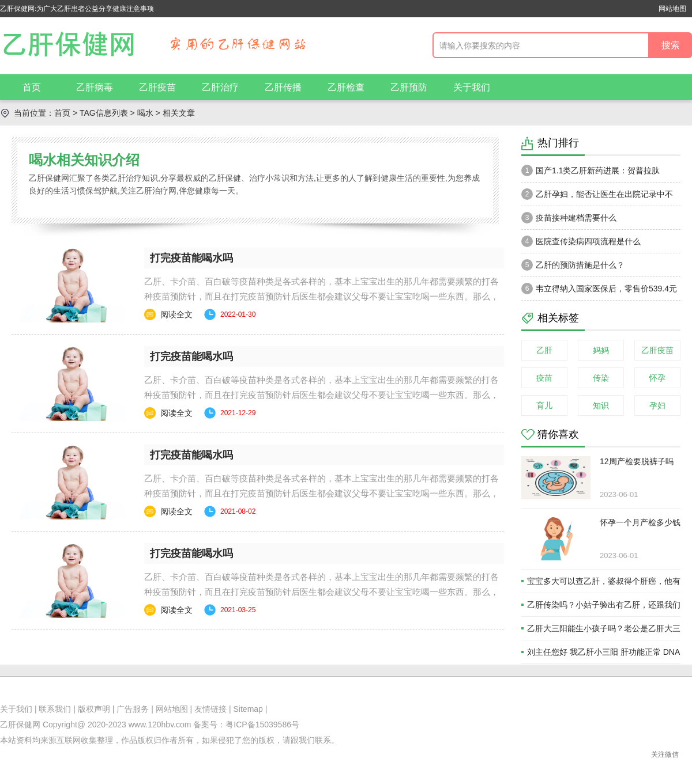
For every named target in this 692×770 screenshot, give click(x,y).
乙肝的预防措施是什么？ (573, 265)
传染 (601, 377)
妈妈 (601, 350)
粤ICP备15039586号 (262, 724)
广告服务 (132, 709)
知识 (601, 405)
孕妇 (657, 405)
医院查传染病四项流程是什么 (581, 241)
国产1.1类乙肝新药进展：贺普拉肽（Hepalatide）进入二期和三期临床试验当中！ (597, 173)
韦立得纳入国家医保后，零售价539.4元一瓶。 (599, 291)
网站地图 (672, 9)
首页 (31, 87)
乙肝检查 (346, 87)
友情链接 (210, 709)
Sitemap (248, 709)
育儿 (544, 405)
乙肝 (544, 350)
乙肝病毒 (94, 87)
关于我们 (471, 87)
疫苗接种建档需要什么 (568, 217)
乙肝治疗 (220, 87)
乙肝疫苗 (157, 87)
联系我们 (55, 709)
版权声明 (94, 709)
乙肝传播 (283, 87)
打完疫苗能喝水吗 (191, 258)
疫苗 (544, 377)
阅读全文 (176, 314)
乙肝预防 (408, 87)
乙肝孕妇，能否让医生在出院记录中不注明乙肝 (597, 197)
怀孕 (657, 377)
